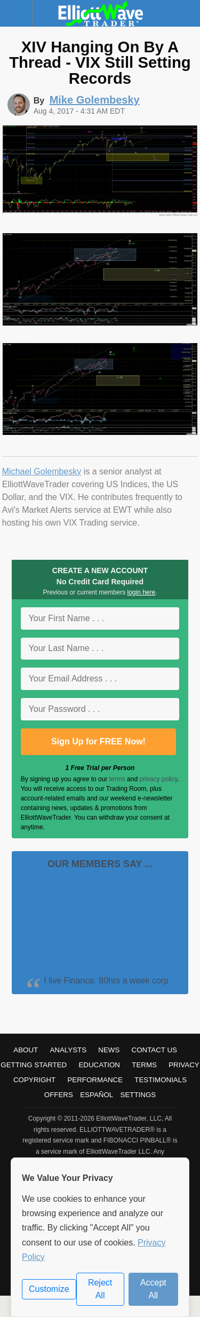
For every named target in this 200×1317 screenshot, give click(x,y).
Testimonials (160, 1080)
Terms (144, 1065)
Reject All (100, 1289)
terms (117, 779)
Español (96, 1095)
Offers (58, 1095)
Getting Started (34, 1065)
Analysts (68, 1050)
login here (141, 592)
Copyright (34, 1080)
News (108, 1050)
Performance (95, 1080)
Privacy (184, 1065)
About (25, 1050)
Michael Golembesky (42, 471)
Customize (49, 1289)
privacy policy (158, 779)
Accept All (153, 1289)
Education (99, 1065)
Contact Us (154, 1050)
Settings (138, 1095)
